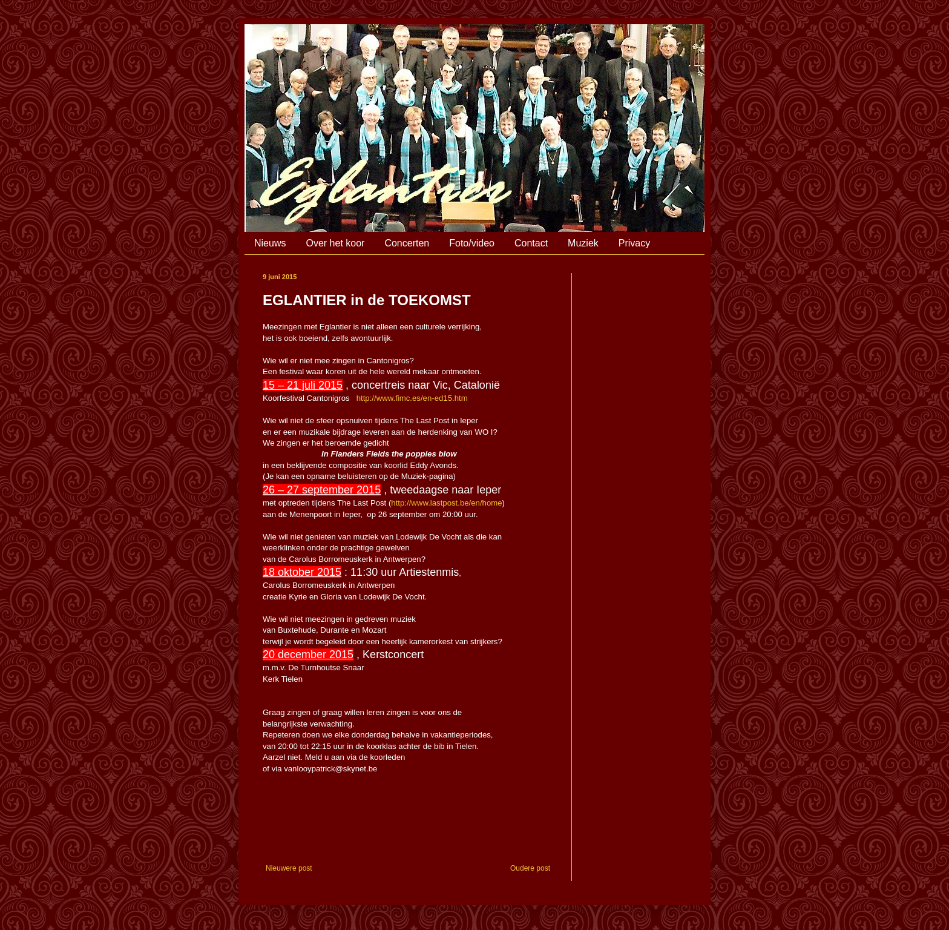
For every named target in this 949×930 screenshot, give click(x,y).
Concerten (406, 243)
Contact (531, 243)
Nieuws (270, 243)
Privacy (634, 243)
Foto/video (471, 243)
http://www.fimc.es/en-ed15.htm (412, 398)
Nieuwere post (289, 868)
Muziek (583, 243)
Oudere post (530, 868)
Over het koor (335, 243)
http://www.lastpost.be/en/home (446, 502)
